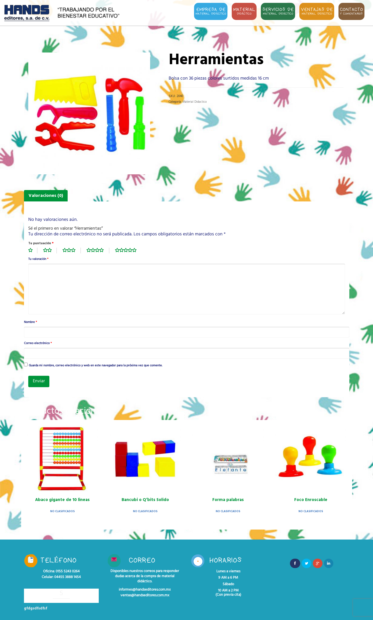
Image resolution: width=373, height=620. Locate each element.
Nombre (30, 322)
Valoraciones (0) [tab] (46, 195)
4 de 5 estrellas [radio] (97, 250)
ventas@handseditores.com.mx (144, 595)
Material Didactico (195, 101)
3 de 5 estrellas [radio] (71, 250)
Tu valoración (38, 259)
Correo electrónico (38, 343)
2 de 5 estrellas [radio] (50, 250)
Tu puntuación (41, 243)
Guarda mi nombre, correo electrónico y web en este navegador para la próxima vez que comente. (95, 366)
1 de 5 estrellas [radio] (32, 250)
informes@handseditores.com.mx (145, 589)
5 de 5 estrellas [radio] (128, 250)
